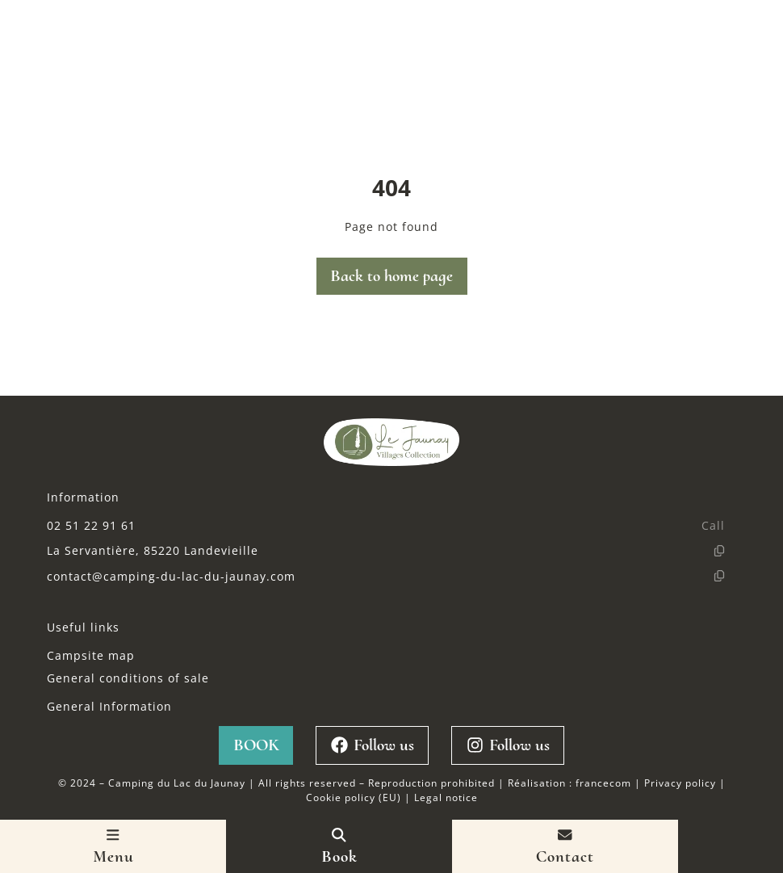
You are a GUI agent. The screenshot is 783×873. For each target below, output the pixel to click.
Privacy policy (680, 782)
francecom (603, 782)
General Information (109, 706)
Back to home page (391, 276)
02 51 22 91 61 (91, 525)
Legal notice (446, 797)
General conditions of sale (128, 678)
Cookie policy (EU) (353, 797)
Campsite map (91, 655)
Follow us (372, 745)
